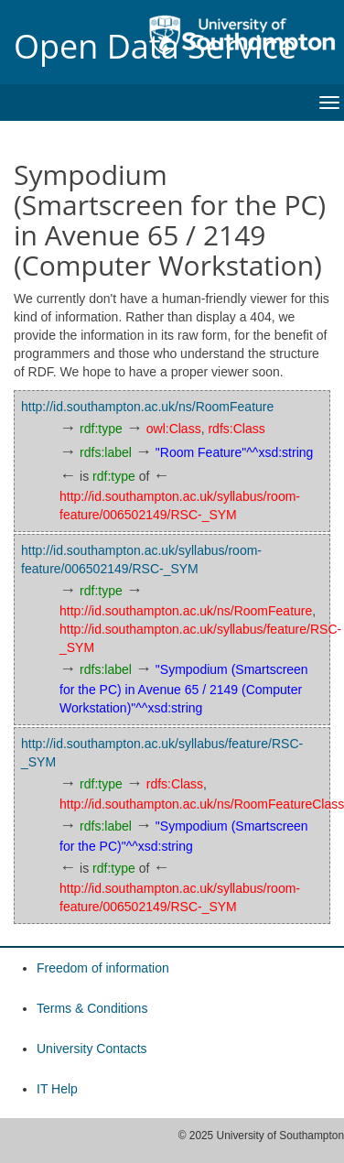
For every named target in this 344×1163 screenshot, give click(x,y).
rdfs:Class (236, 428)
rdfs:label (106, 452)
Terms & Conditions (92, 1008)
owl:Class (173, 428)
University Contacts (92, 1048)
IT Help (57, 1088)
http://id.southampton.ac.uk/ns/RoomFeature (147, 406)
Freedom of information (103, 968)
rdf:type (101, 428)
